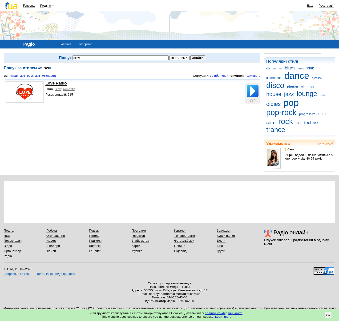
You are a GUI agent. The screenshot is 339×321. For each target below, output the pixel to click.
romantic (69, 89)
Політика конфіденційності (55, 274)
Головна (29, 5)
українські (17, 75)
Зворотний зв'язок (17, 274)
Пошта (8, 230)
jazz (289, 94)
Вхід (310, 5)
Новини (179, 246)
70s (274, 69)
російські (33, 75)
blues (290, 67)
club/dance (274, 78)
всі (6, 75)
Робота (51, 230)
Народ (51, 240)
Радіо (8, 256)
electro (292, 87)
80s (280, 69)
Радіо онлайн (291, 232)
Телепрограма (184, 235)
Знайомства (278, 143)
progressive (307, 114)
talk (298, 123)
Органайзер (12, 251)
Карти (136, 246)
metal (323, 95)
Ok (328, 315)
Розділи (45, 5)
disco (275, 85)
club (310, 68)
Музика (137, 251)
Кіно (220, 246)
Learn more (223, 316)
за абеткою (218, 75)
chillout (301, 69)
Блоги (221, 240)
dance (296, 76)
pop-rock (281, 112)
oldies (273, 104)
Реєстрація (326, 5)
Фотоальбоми (184, 240)
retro (271, 122)
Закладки (223, 230)
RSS (7, 235)
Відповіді (180, 251)
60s (268, 68)
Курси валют (226, 235)
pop (291, 103)
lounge (307, 93)
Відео (8, 246)
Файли (51, 251)
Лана (290, 149)
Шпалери (53, 246)
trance (275, 129)
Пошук (94, 230)
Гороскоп (138, 235)
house (273, 94)
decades (317, 77)
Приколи (95, 240)
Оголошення (55, 235)
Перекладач (12, 240)
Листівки (95, 246)
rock (285, 121)
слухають (253, 75)
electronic (308, 87)
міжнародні (50, 75)
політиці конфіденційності (223, 313)
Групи (221, 251)
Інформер (85, 44)
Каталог (180, 230)
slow (58, 89)
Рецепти (95, 251)
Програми (139, 230)
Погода (94, 235)
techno (311, 122)
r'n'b (322, 114)
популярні (237, 75)
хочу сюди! (325, 143)
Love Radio (56, 83)
